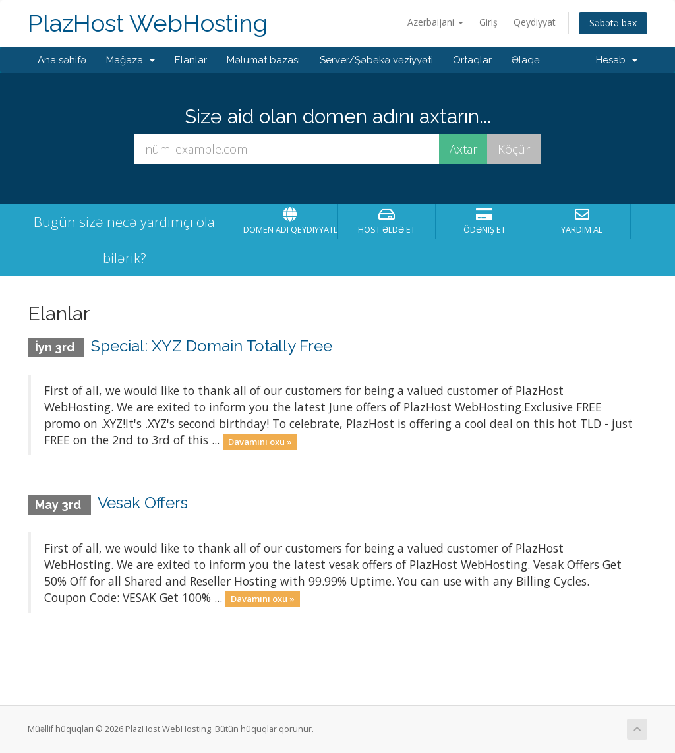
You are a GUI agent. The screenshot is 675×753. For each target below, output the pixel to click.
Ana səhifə (62, 60)
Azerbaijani (435, 22)
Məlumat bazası (263, 60)
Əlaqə (526, 60)
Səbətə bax (613, 22)
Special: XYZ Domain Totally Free (211, 345)
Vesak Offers (143, 502)
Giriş (488, 22)
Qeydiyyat (535, 22)
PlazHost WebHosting (148, 23)
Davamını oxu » (260, 441)
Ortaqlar (472, 60)
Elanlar (191, 60)
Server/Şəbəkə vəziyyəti (376, 60)
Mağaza (130, 60)
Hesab (616, 60)
